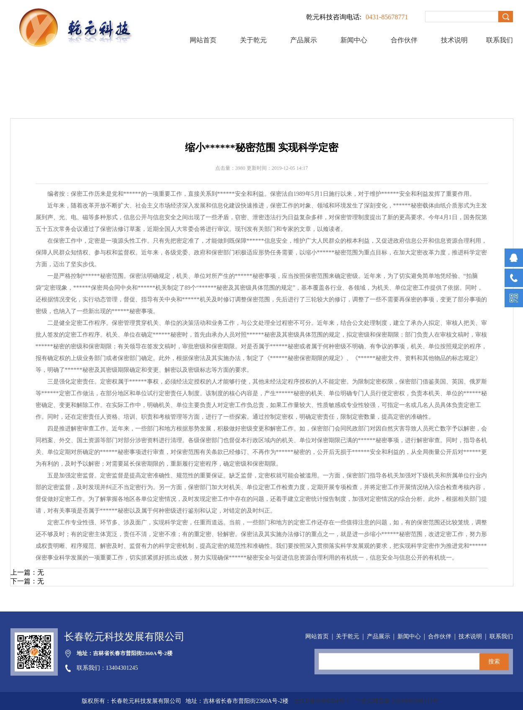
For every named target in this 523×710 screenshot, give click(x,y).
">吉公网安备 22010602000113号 (397, 701)
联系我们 (499, 40)
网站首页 (203, 40)
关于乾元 (253, 40)
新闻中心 (353, 40)
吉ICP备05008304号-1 (322, 701)
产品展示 (303, 40)
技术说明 (454, 40)
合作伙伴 (404, 40)
